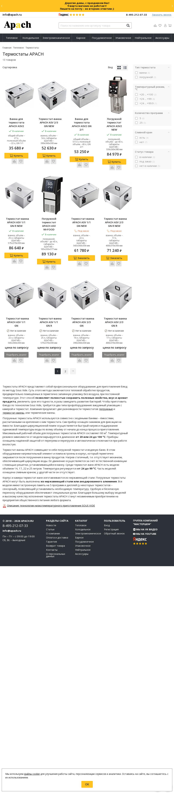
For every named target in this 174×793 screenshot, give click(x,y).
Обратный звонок (114, 760)
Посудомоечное (102, 37)
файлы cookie (32, 773)
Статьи (50, 756)
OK (87, 784)
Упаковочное (123, 37)
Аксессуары (162, 37)
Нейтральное (143, 37)
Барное (80, 37)
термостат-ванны (13, 639)
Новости (51, 752)
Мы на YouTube (144, 760)
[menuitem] (12, 37)
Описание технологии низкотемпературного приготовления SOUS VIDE (51, 732)
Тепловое (12, 37)
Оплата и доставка (57, 764)
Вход (107, 752)
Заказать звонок (161, 15)
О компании (53, 760)
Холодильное (30, 37)
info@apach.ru (12, 14)
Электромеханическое (56, 37)
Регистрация (111, 756)
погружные (106, 635)
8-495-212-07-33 (136, 14)
